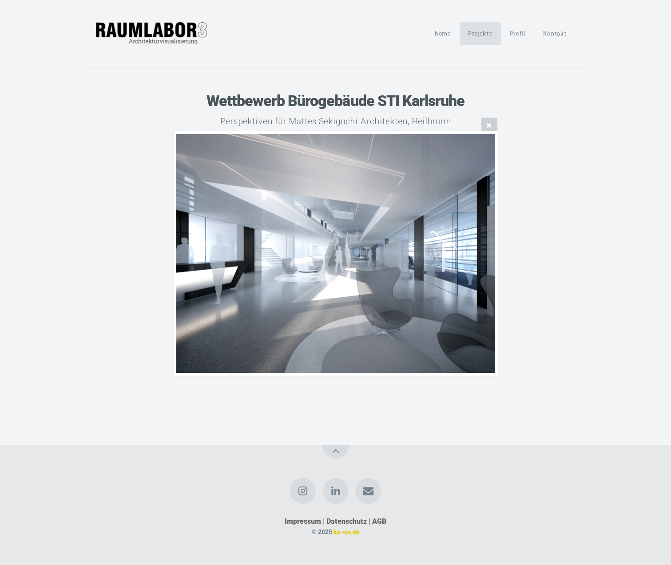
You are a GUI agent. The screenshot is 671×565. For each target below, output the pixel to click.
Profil (518, 33)
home (443, 33)
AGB (379, 521)
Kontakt (555, 33)
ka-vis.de (347, 532)
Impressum (303, 521)
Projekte (480, 33)
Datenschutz (346, 521)
